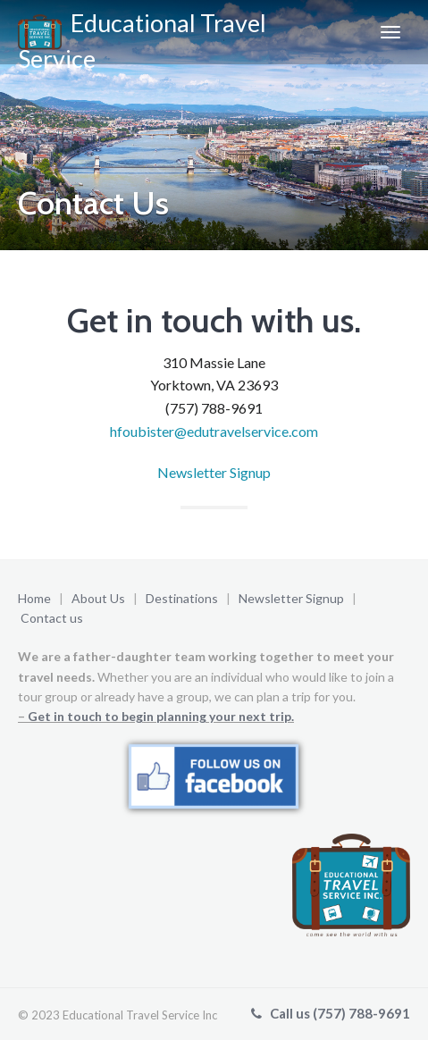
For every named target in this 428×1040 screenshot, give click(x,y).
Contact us (52, 617)
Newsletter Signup (214, 472)
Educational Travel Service (142, 36)
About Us (98, 598)
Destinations (182, 598)
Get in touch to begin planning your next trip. (161, 716)
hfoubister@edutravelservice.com (214, 431)
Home (34, 598)
